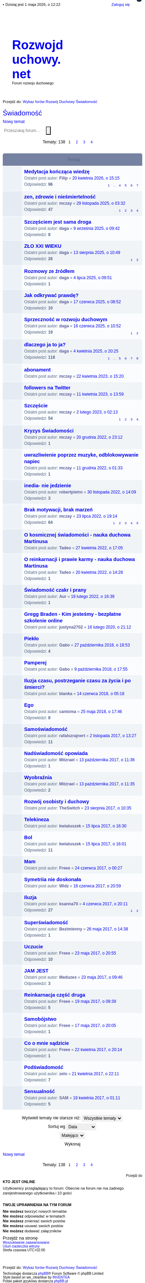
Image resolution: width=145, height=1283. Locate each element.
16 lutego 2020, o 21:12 (109, 627)
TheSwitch (69, 808)
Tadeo (65, 548)
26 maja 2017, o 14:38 (107, 929)
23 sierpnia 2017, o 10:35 (108, 808)
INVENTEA (61, 1277)
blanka (65, 693)
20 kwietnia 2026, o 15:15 (95, 178)
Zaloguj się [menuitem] (121, 4)
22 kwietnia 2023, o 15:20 (100, 376)
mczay (65, 203)
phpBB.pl (61, 1281)
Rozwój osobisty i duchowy (56, 801)
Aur (62, 596)
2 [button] (77, 142)
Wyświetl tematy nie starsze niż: (72, 1118)
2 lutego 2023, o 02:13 (96, 412)
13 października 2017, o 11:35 (107, 784)
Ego (28, 705)
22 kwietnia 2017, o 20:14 (98, 1049)
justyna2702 (71, 627)
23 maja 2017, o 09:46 (101, 977)
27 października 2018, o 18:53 (102, 645)
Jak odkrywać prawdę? (51, 295)
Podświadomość (44, 1067)
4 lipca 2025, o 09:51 (93, 277)
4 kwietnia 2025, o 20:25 (96, 351)
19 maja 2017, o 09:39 (95, 1001)
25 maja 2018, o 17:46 (101, 711)
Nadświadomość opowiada (56, 753)
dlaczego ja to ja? (45, 344)
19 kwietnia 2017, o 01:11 (96, 1098)
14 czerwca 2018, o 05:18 (100, 693)
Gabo (64, 645)
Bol (28, 837)
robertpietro (71, 492)
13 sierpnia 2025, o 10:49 (97, 252)
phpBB (43, 1273)
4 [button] (91, 142)
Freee (64, 868)
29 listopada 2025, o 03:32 (100, 203)
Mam (30, 861)
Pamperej (35, 662)
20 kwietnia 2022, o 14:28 (99, 572)
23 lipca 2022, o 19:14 (96, 516)
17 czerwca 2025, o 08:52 (97, 301)
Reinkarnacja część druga (54, 995)
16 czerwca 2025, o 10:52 (97, 326)
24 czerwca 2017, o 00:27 (98, 868)
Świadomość (22, 113)
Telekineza (36, 819)
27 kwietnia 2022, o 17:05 (99, 548)
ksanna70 (68, 904)
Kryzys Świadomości (49, 431)
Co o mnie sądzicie (46, 1043)
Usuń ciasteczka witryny (21, 1246)
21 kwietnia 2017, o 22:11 (95, 1073)
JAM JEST (36, 971)
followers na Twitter (47, 387)
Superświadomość (46, 922)
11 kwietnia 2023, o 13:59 (100, 394)
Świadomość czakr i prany (55, 590)
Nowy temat (14, 121)
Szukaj (48, 130)
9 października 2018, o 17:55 (100, 669)
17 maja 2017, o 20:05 (95, 1025)
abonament (37, 370)
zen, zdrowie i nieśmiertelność (60, 197)
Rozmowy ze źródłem (49, 271)
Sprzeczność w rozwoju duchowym (65, 319)
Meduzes (68, 977)
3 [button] (84, 142)
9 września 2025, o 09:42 (97, 228)
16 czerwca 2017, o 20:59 (97, 886)
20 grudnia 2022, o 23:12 (99, 437)
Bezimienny (70, 929)
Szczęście (36, 405)
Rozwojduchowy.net (37, 59)
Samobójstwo (40, 1019)
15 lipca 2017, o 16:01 (106, 844)
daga (64, 228)
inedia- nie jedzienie (47, 485)
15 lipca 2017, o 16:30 (106, 826)
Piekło (31, 638)
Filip (63, 178)
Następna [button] (99, 142)
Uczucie (33, 946)
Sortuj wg (72, 1126)
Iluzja (30, 897)
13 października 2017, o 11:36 (107, 759)
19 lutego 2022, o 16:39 (92, 596)
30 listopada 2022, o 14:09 (111, 492)
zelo (63, 1073)
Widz (64, 886)
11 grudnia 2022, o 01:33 (99, 468)
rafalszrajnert (72, 735)
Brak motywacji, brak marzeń (58, 509)
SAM (63, 1098)
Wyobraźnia (38, 777)
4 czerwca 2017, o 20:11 (105, 904)
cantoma (67, 711)
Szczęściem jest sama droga (57, 222)
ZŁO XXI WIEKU (42, 246)
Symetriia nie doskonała (52, 879)
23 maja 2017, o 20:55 (95, 953)
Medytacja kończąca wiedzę (57, 171)
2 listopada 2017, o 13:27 (113, 735)
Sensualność (39, 1091)
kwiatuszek (70, 826)
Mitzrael (67, 759)
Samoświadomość (46, 729)
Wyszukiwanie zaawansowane (52, 131)
